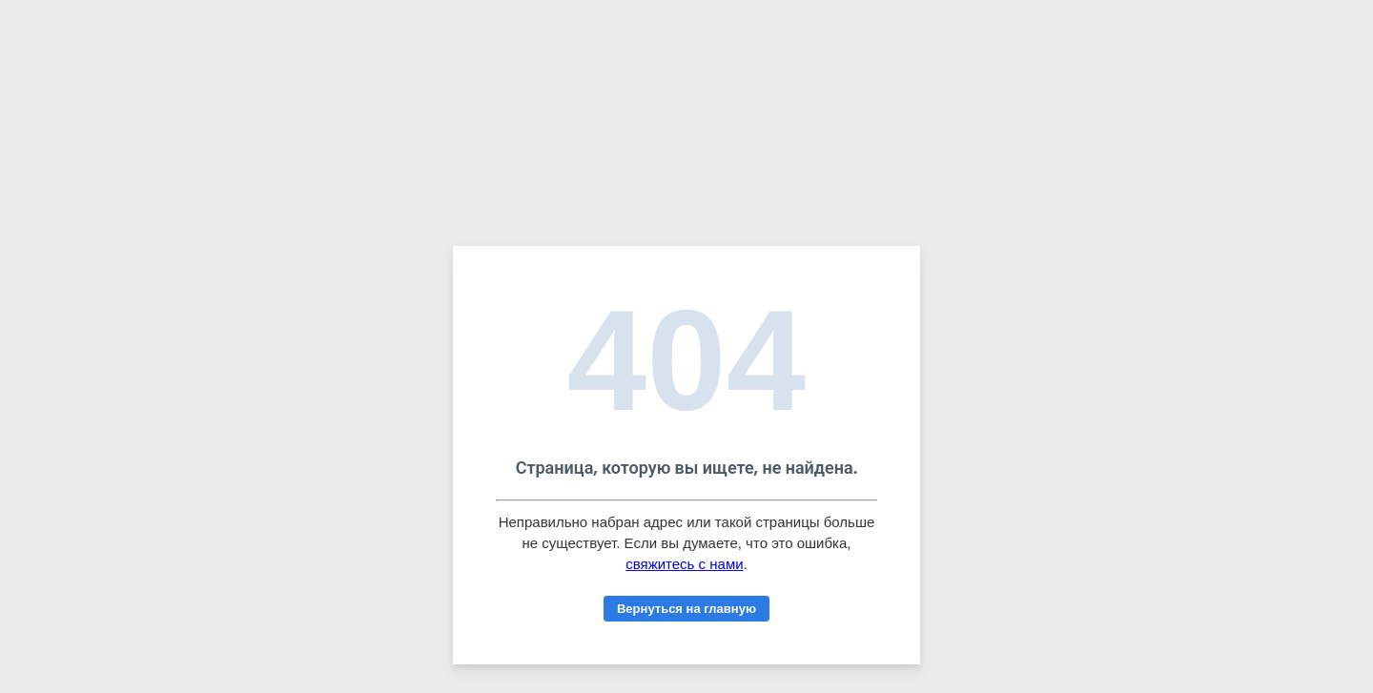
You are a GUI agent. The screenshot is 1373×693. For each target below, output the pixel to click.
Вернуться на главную (686, 608)
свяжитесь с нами (684, 564)
